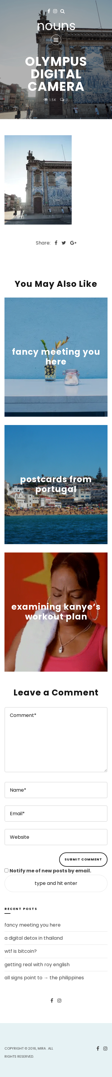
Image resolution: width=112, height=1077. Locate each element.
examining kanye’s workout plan (56, 612)
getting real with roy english (37, 964)
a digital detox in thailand (33, 938)
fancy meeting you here (56, 357)
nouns (56, 26)
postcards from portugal (56, 484)
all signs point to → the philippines (44, 977)
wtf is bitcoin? (20, 951)
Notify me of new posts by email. (50, 870)
